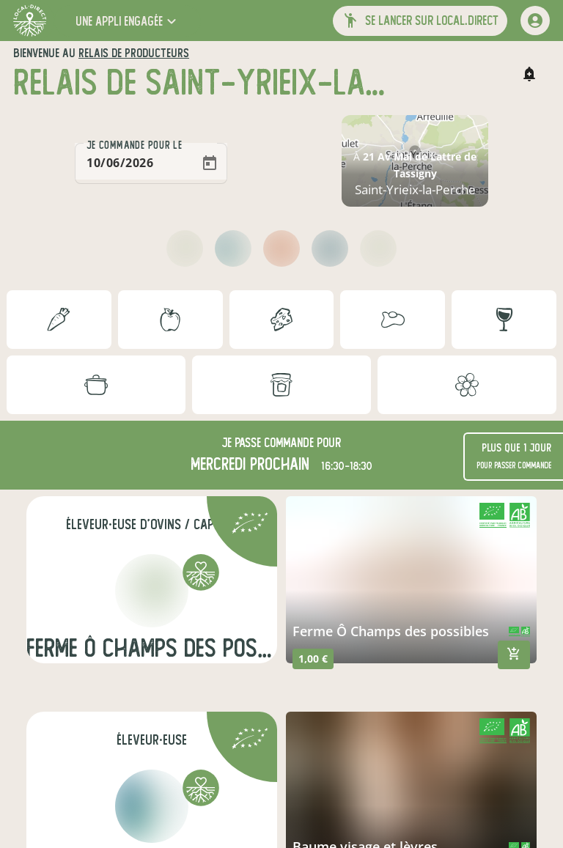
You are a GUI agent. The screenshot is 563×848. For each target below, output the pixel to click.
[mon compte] (535, 20)
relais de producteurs (133, 53)
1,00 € (313, 659)
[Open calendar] (209, 163)
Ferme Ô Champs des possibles (390, 631)
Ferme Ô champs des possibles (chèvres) (151, 648)
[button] (127, 21)
